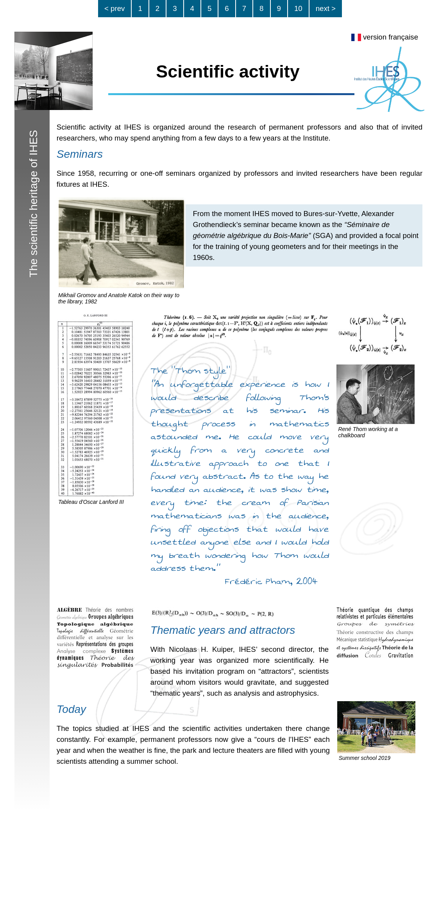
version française (384, 37)
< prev (114, 8)
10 (298, 8)
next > (326, 8)
